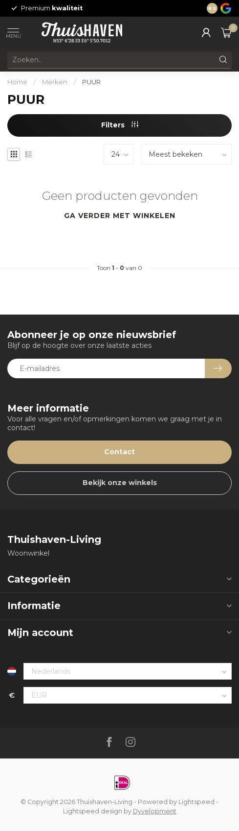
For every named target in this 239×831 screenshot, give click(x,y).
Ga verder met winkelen (119, 215)
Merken (54, 82)
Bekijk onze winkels (120, 482)
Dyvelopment (154, 811)
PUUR (91, 82)
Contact (119, 451)
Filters (119, 125)
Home (17, 82)
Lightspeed (196, 802)
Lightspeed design (92, 811)
